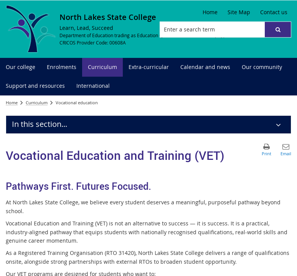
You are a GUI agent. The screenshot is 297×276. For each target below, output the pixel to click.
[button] (278, 29)
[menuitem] (20, 67)
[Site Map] (239, 12)
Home (12, 102)
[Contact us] (273, 12)
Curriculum (37, 102)
